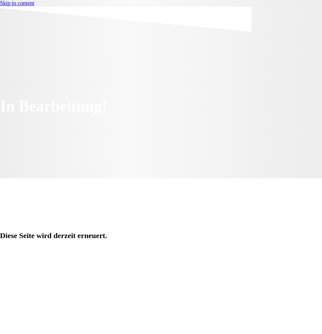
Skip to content (17, 3)
